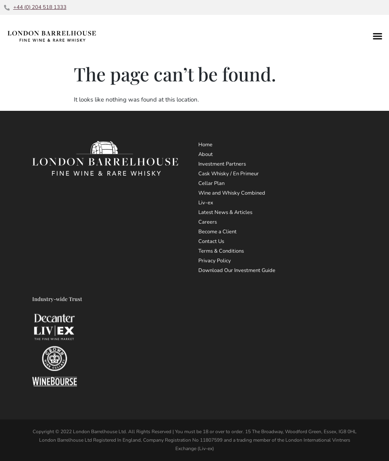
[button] (377, 36)
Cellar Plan (211, 183)
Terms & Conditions (221, 251)
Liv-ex (205, 202)
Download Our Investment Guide (236, 270)
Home (205, 144)
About (205, 154)
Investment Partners (222, 164)
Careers (207, 222)
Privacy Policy (214, 260)
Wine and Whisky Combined (231, 193)
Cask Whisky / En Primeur (228, 173)
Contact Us (211, 241)
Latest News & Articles (225, 212)
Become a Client (217, 231)
